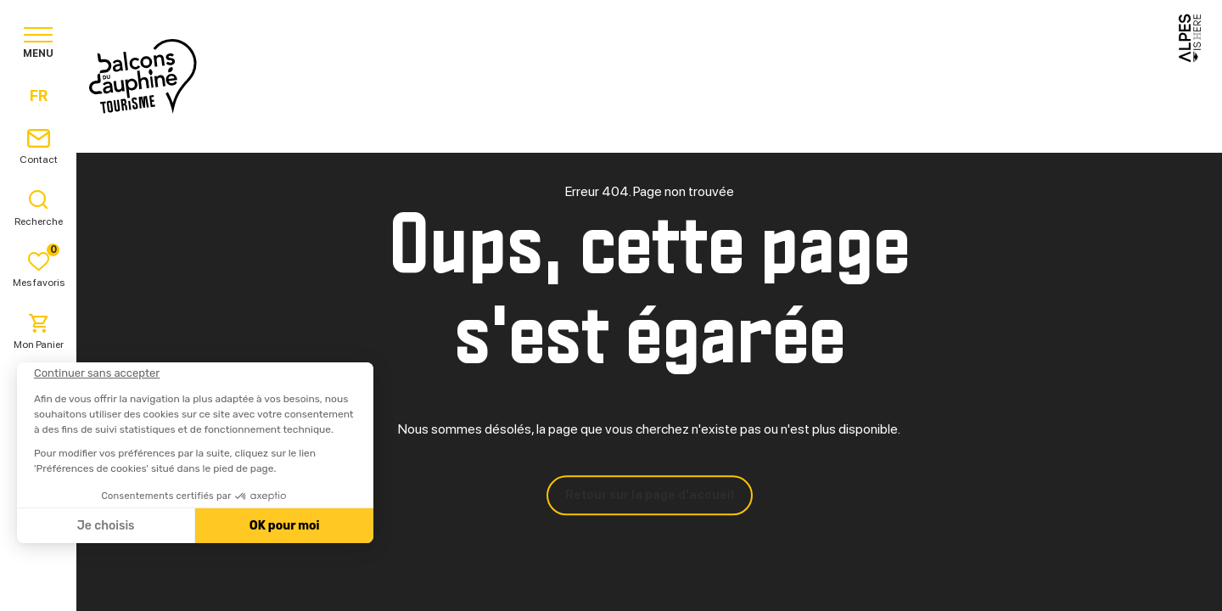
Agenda (841, 76)
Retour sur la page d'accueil (649, 495)
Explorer (533, 76)
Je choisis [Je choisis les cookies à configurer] (105, 526)
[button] (35, 582)
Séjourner (641, 76)
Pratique (747, 76)
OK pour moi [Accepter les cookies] (284, 526)
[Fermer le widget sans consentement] (96, 373)
